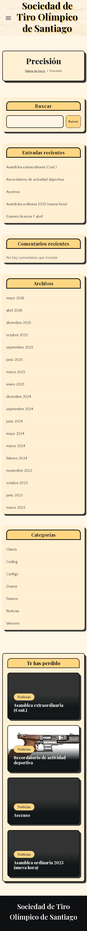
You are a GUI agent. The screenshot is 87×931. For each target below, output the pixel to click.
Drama (11, 586)
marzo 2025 (16, 372)
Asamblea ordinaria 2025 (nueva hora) (36, 204)
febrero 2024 (16, 458)
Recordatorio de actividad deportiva (35, 179)
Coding (12, 562)
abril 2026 (14, 310)
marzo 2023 (16, 507)
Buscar (43, 106)
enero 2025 (15, 384)
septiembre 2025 (19, 347)
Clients (11, 549)
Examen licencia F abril (24, 216)
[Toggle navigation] (8, 18)
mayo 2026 (15, 298)
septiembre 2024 (19, 409)
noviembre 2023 (19, 471)
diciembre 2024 (18, 397)
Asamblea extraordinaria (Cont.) (31, 167)
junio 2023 (14, 495)
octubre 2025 (17, 335)
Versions (13, 623)
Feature (12, 599)
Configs (12, 574)
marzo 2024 (16, 446)
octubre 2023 (17, 483)
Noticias (12, 611)
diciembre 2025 (18, 323)
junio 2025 (14, 360)
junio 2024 (14, 421)
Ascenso (13, 192)
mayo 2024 (15, 434)
